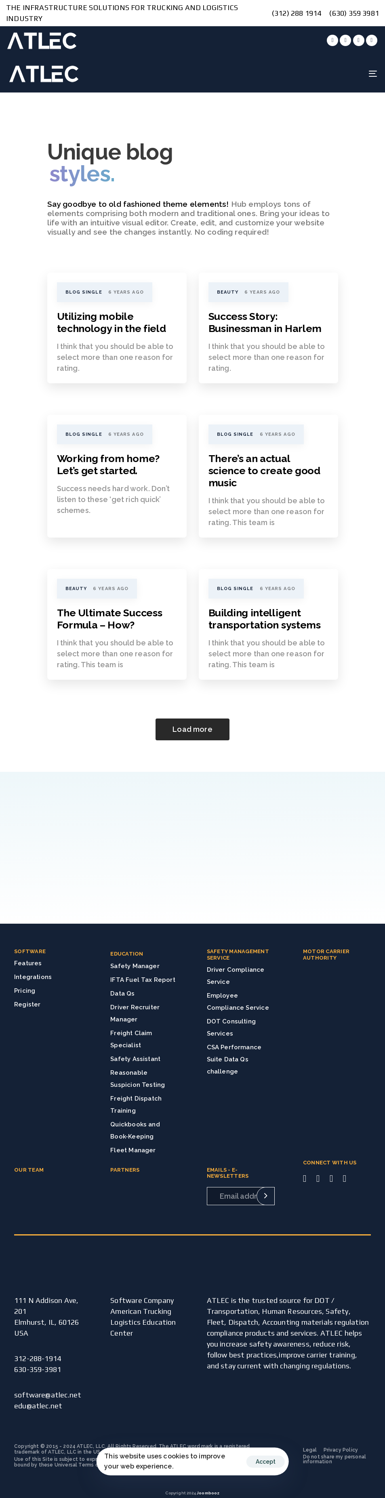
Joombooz (208, 1493)
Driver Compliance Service (236, 975)
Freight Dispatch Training (136, 1104)
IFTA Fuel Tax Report (142, 979)
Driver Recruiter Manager (135, 1013)
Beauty (228, 292)
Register (27, 1004)
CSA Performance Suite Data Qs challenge (234, 1059)
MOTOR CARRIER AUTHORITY (326, 954)
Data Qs (122, 993)
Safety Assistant (135, 1059)
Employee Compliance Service (238, 1001)
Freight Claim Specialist (131, 1039)
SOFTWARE (30, 951)
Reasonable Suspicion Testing (137, 1078)
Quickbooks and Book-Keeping (135, 1130)
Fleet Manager (133, 1150)
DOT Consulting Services (231, 1027)
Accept (266, 1461)
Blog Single (83, 292)
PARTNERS (124, 1170)
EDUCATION (126, 954)
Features (28, 963)
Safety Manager (135, 966)
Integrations (33, 977)
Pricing (24, 990)
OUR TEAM (29, 1170)
